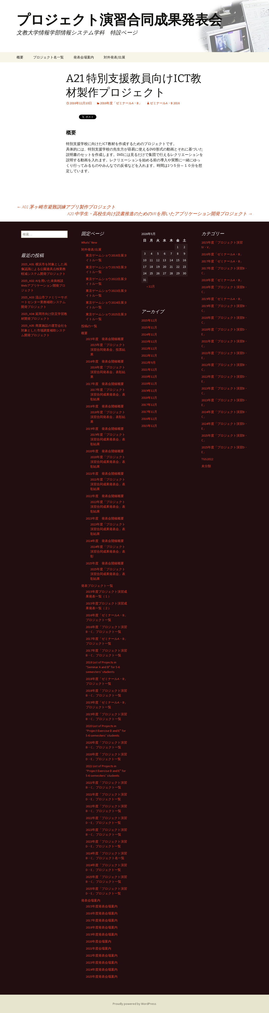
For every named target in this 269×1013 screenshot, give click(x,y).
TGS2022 (207, 459)
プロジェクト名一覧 (48, 57)
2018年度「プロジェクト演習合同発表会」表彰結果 (107, 417)
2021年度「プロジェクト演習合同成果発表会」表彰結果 (107, 484)
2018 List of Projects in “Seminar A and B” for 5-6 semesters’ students (103, 667)
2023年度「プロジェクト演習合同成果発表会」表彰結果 (107, 529)
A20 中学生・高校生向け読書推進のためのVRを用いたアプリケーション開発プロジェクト (159, 213)
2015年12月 (149, 426)
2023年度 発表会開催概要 (105, 518)
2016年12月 (149, 419)
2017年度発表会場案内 (101, 920)
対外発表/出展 (114, 57)
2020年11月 (149, 384)
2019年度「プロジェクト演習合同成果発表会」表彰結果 (107, 439)
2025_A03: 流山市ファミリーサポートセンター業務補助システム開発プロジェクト (44, 302)
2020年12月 (149, 377)
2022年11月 (149, 355)
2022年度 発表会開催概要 (105, 496)
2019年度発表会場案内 (101, 934)
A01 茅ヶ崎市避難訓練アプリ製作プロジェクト (66, 207)
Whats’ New (89, 242)
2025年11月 (149, 327)
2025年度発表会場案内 (101, 976)
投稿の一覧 (89, 326)
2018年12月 (149, 398)
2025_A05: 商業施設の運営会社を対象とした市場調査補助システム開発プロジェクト (44, 330)
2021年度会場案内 (98, 948)
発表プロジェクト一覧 (97, 586)
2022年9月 (148, 362)
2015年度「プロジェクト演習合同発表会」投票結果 (107, 349)
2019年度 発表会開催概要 (105, 429)
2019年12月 (149, 391)
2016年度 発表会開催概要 (105, 361)
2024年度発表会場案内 (101, 969)
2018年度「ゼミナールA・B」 (222, 280)
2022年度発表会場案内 (101, 955)
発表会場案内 (83, 57)
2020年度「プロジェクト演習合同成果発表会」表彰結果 (107, 462)
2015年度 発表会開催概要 (105, 339)
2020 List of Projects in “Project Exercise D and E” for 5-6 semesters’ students (106, 730)
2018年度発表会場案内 (101, 927)
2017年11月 (149, 412)
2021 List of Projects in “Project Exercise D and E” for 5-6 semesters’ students (106, 771)
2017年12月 (149, 405)
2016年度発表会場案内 (101, 913)
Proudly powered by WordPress (134, 1004)
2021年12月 (149, 369)
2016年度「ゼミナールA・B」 (121, 103)
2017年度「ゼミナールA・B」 (222, 261)
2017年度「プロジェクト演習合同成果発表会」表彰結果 (107, 394)
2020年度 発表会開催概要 (105, 451)
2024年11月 (149, 334)
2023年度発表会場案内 (101, 962)
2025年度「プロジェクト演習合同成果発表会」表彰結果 (107, 574)
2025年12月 (149, 320)
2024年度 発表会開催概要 (105, 541)
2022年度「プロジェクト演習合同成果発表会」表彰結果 (107, 506)
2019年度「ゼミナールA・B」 (222, 299)
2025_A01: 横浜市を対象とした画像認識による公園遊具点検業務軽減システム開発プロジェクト (44, 269)
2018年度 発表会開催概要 (105, 406)
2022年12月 (149, 348)
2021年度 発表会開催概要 (105, 473)
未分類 (206, 466)
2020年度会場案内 (98, 941)
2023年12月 (149, 341)
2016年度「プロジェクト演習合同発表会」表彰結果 (107, 372)
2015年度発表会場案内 (101, 906)
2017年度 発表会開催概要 (105, 384)
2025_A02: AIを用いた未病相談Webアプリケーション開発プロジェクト (43, 285)
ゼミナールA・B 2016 (165, 103)
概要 (20, 57)
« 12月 (151, 286)
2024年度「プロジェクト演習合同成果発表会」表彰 (107, 551)
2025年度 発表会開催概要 (105, 563)
